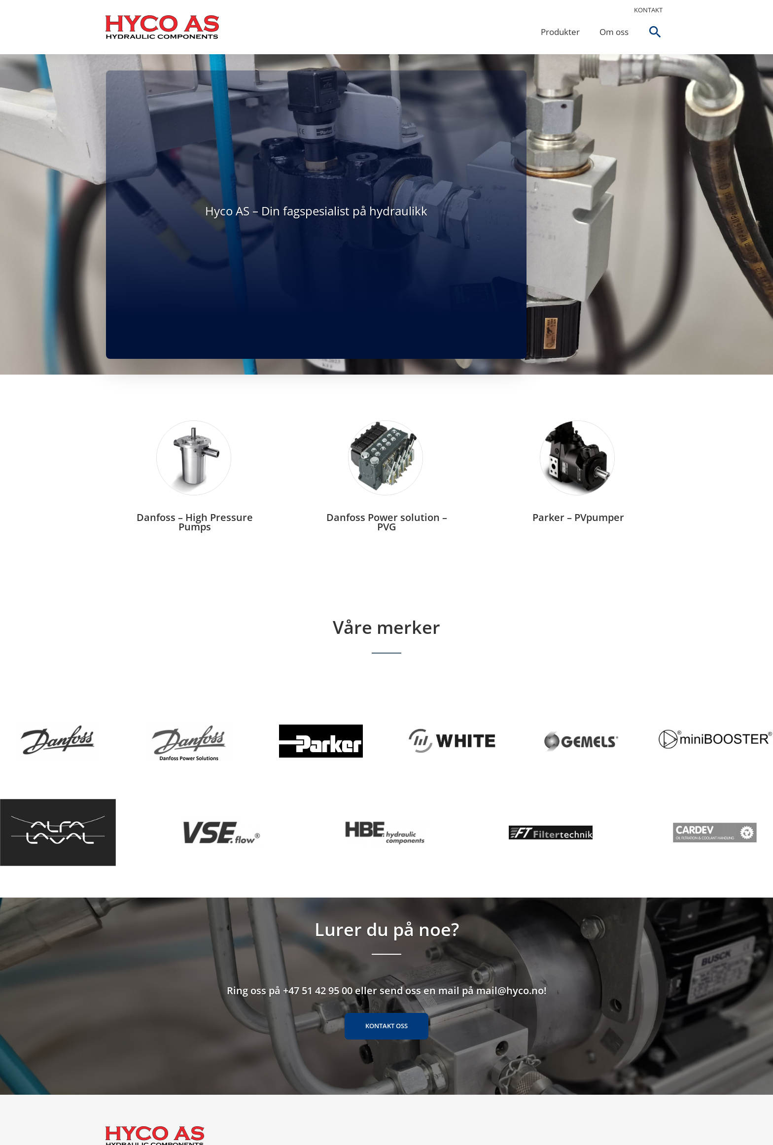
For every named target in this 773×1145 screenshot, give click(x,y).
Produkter (559, 31)
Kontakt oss (386, 1028)
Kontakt (648, 9)
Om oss (613, 31)
